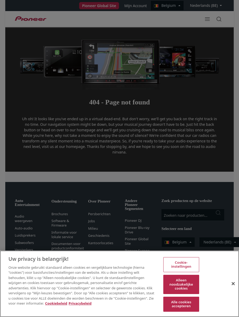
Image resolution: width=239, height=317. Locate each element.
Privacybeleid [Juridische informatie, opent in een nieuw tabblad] (80, 303)
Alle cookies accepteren (181, 304)
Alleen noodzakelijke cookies (181, 284)
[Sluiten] (233, 283)
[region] (119, 284)
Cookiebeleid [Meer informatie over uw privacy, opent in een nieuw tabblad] (56, 303)
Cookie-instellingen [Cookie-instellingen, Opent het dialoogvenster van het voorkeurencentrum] (181, 264)
